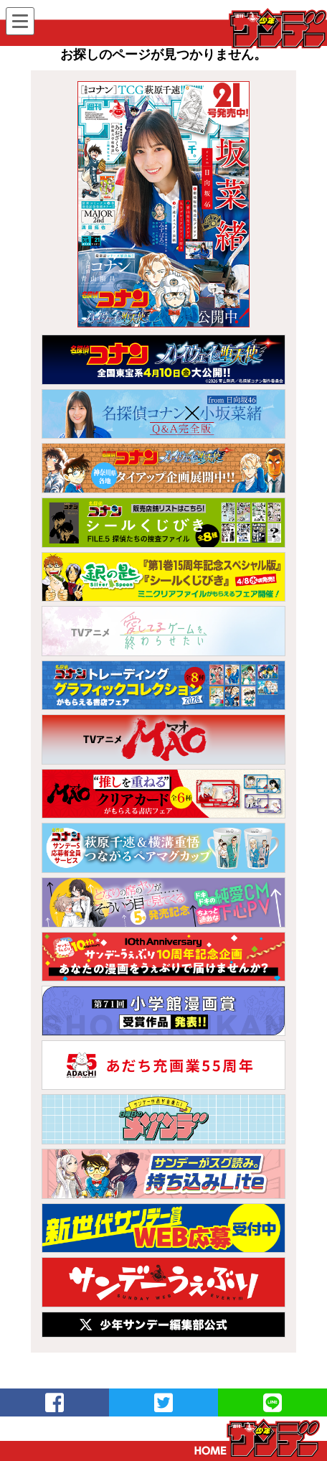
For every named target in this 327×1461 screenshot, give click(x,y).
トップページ (257, 1438)
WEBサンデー (277, 28)
